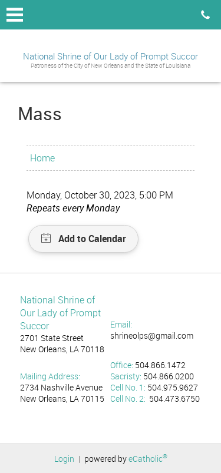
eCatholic (147, 458)
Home (42, 157)
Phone (205, 15)
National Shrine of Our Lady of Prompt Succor (110, 56)
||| (14, 15)
